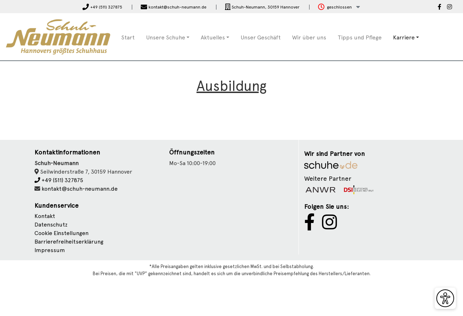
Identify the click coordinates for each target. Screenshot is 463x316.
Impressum (49, 250)
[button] (339, 7)
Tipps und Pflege (360, 37)
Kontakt (44, 216)
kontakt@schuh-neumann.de (80, 188)
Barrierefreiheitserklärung (68, 241)
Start (128, 37)
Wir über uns (309, 37)
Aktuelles (213, 37)
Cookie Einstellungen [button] (61, 233)
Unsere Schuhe (165, 37)
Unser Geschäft (261, 37)
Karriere (404, 37)
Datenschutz (51, 224)
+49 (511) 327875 (58, 180)
